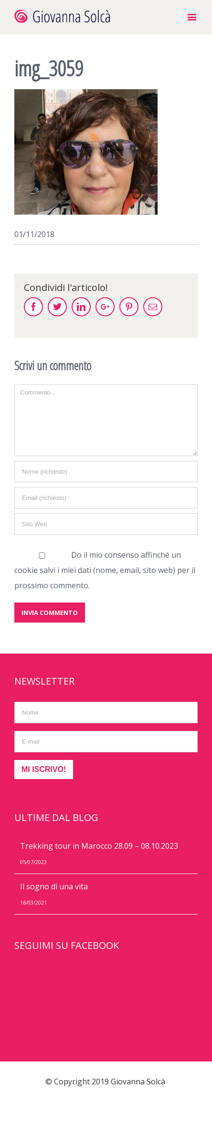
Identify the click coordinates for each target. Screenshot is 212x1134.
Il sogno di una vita (54, 886)
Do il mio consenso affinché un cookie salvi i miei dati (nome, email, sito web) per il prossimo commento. (104, 570)
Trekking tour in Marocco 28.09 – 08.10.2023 (99, 846)
